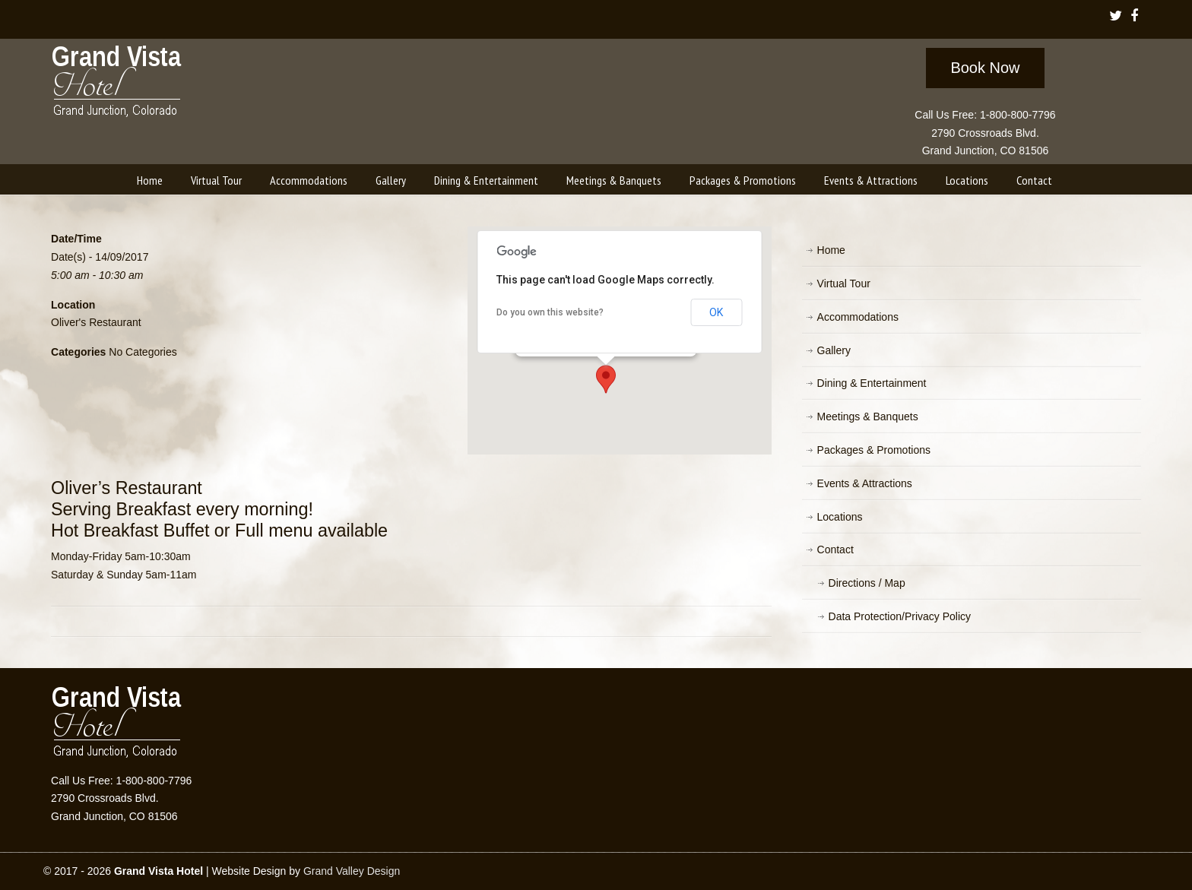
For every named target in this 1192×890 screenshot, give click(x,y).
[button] (606, 379)
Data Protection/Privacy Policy (900, 616)
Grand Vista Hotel (117, 84)
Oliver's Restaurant (96, 322)
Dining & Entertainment (872, 383)
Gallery (834, 350)
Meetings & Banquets (867, 416)
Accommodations (858, 317)
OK (716, 312)
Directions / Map (867, 583)
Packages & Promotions (873, 450)
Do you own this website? (550, 312)
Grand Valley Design (351, 871)
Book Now (984, 67)
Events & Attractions (864, 483)
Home (831, 250)
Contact (835, 549)
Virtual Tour (843, 283)
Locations (840, 517)
